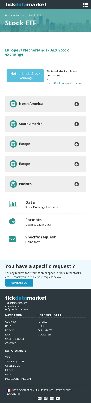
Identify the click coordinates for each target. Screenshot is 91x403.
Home (9, 15)
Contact (10, 343)
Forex (41, 326)
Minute (9, 370)
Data (8, 326)
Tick (7, 357)
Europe (19, 144)
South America (26, 124)
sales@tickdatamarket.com (64, 83)
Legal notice (13, 394)
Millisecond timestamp (18, 378)
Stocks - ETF (44, 334)
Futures (42, 321)
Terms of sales (63, 390)
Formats (21, 15)
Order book (12, 365)
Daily (8, 374)
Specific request (14, 338)
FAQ (7, 334)
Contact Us (19, 283)
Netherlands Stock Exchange (25, 75)
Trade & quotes (14, 361)
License (9, 330)
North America (26, 104)
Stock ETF (35, 15)
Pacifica (20, 184)
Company (10, 321)
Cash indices (45, 330)
